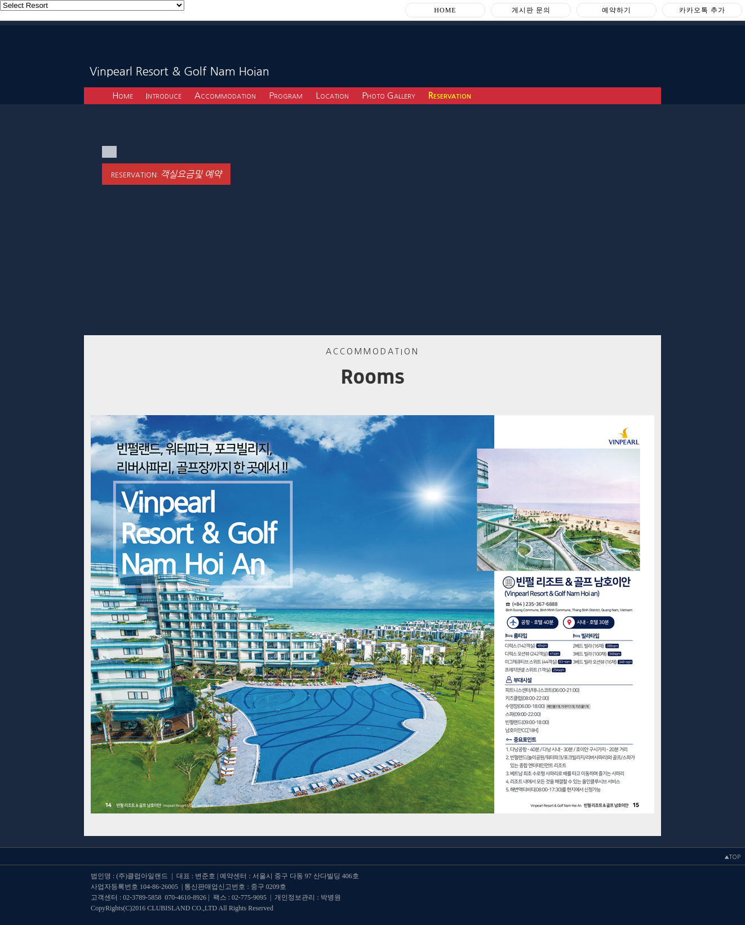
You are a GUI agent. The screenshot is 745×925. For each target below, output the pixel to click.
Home (122, 95)
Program (286, 95)
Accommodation (225, 95)
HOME (445, 10)
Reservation (449, 95)
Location (332, 95)
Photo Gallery (388, 95)
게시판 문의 (531, 10)
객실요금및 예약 (190, 174)
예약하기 (616, 10)
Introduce (163, 95)
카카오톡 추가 (702, 10)
